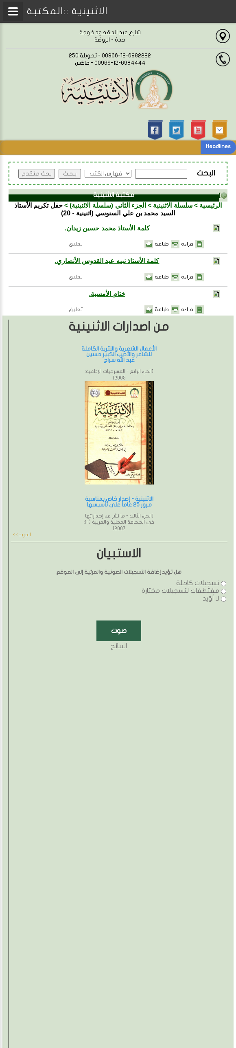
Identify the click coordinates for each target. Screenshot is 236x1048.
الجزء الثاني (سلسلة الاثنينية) (108, 205)
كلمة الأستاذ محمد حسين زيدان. (106, 228)
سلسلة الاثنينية (172, 205)
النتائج (119, 646)
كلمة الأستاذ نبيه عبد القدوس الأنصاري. (107, 260)
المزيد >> (22, 534)
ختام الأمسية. (107, 293)
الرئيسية (210, 205)
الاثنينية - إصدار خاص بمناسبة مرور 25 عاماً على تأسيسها (119, 502)
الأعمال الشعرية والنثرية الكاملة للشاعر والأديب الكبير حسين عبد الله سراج (119, 354)
